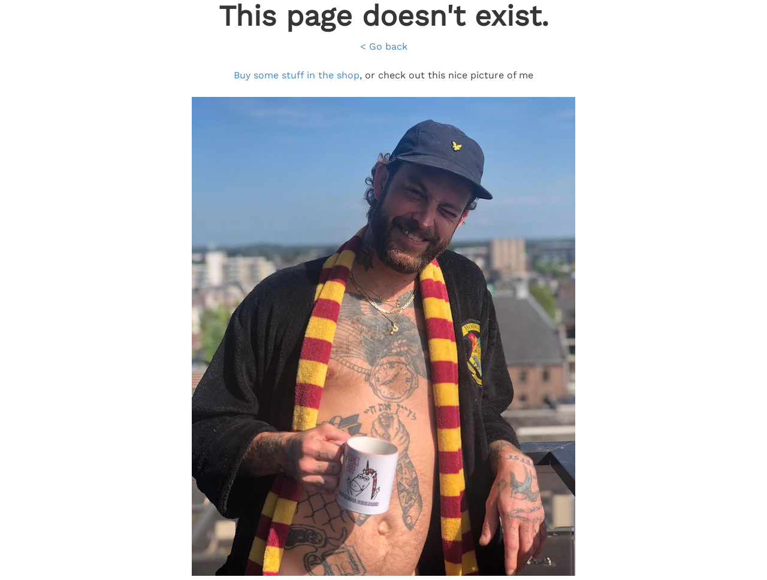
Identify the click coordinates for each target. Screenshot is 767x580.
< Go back (383, 46)
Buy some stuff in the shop (297, 75)
